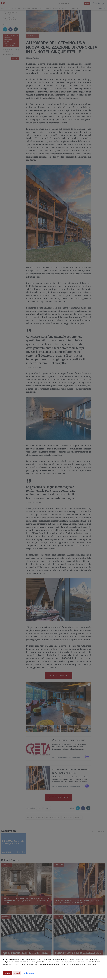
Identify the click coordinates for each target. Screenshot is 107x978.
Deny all (17, 973)
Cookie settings (29, 973)
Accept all (7, 973)
